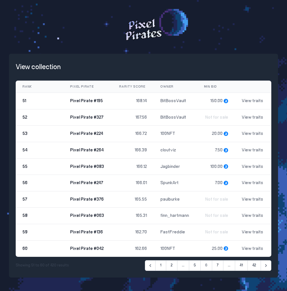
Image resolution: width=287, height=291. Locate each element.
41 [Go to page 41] (241, 265)
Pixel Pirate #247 (86, 183)
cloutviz (168, 150)
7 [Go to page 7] (218, 265)
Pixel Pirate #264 (87, 150)
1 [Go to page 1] (160, 265)
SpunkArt (169, 183)
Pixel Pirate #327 (86, 117)
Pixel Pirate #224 (86, 134)
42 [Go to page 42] (254, 265)
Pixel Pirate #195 (86, 101)
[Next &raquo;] (266, 265)
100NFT (167, 134)
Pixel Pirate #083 (87, 167)
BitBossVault (173, 101)
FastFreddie (172, 232)
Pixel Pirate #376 (87, 199)
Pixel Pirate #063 (87, 215)
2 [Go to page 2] (172, 265)
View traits (252, 101)
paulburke (170, 199)
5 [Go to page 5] (195, 265)
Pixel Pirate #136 (86, 232)
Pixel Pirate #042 (87, 249)
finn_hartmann (174, 215)
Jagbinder (170, 167)
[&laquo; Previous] (150, 265)
